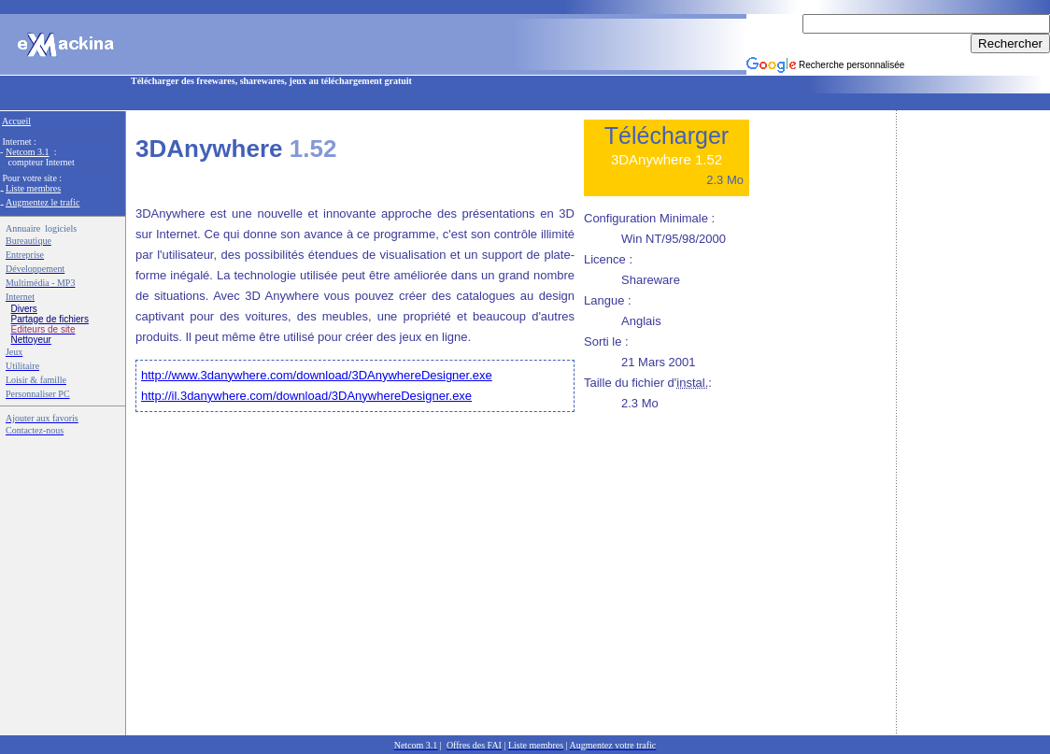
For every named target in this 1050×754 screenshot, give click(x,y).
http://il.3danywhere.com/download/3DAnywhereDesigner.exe (306, 396)
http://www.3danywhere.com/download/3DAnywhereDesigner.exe (316, 375)
